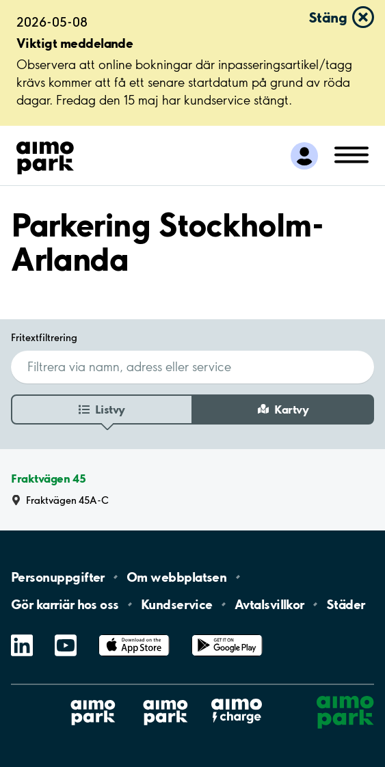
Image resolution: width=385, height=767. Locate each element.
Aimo (236, 698)
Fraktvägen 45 (48, 479)
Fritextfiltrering (44, 337)
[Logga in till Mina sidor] (304, 156)
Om (176, 577)
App (134, 634)
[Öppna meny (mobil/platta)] (351, 154)
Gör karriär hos (65, 604)
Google (227, 634)
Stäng (327, 17)
